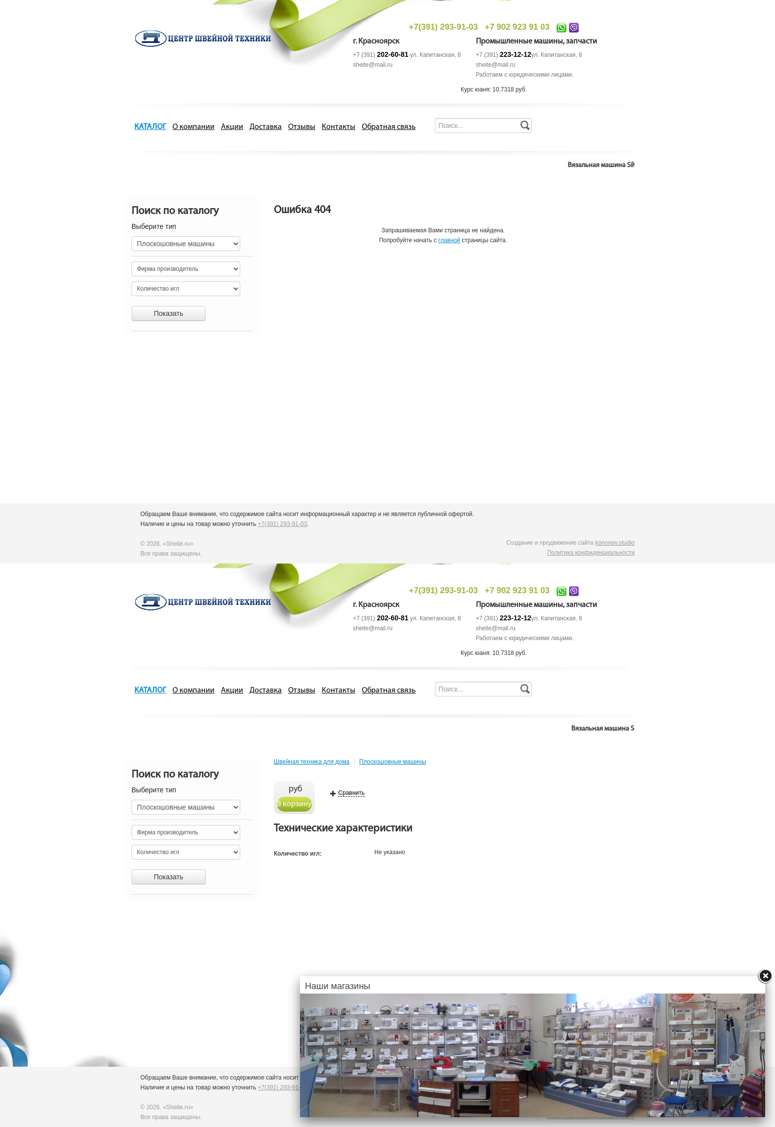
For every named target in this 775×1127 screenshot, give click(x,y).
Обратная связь (389, 127)
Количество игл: (298, 853)
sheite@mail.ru (372, 64)
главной (449, 240)
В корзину (294, 804)
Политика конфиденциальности (591, 552)
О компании (193, 127)
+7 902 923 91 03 (517, 27)
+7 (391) (380, 54)
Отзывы (301, 127)
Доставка (266, 127)
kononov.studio (615, 542)
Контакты (338, 127)
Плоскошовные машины (392, 761)
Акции (232, 127)
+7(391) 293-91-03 (443, 27)
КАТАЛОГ (150, 127)
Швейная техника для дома (311, 761)
